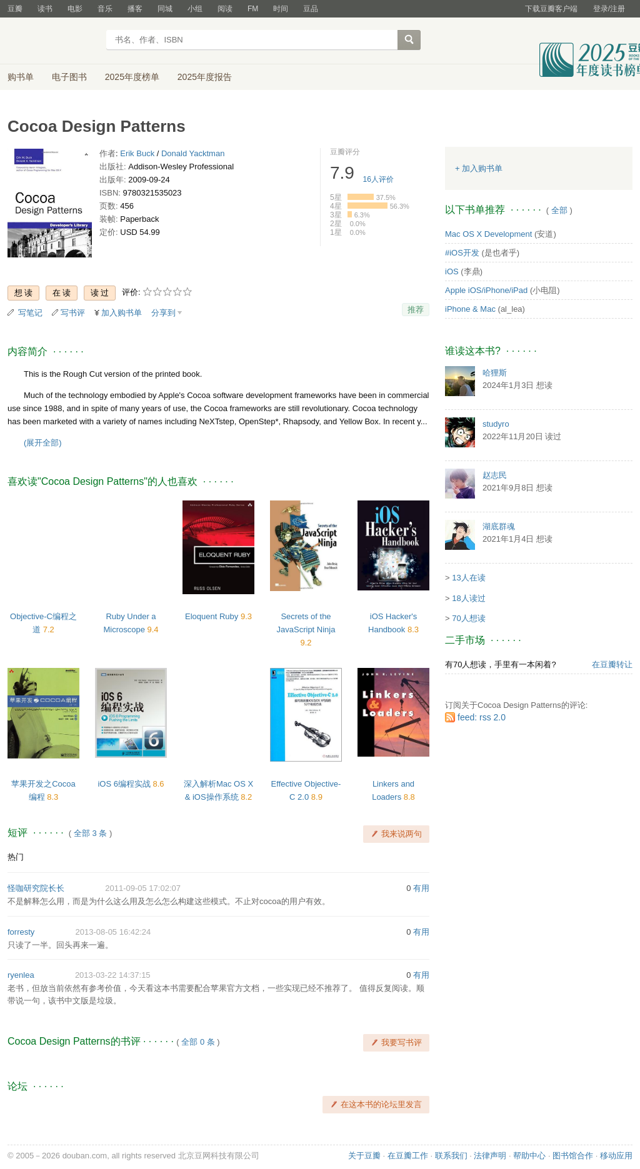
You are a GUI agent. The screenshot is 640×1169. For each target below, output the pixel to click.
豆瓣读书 (53, 41)
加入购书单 (121, 312)
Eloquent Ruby (213, 616)
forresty (21, 932)
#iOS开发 (462, 252)
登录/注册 (609, 8)
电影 (75, 8)
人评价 (378, 179)
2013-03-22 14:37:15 (113, 975)
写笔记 (30, 312)
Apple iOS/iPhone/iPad (486, 290)
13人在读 (468, 577)
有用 (421, 888)
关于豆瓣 (364, 1155)
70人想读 (468, 618)
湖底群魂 (498, 526)
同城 (165, 8)
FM (253, 8)
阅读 (225, 8)
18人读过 (468, 598)
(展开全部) (43, 442)
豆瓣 (15, 8)
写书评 (73, 312)
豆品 (310, 8)
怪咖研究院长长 (36, 888)
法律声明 (490, 1155)
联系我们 (451, 1155)
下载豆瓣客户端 (551, 8)
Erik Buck (137, 153)
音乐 (105, 8)
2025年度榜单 (132, 77)
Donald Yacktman (192, 153)
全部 (559, 210)
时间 (280, 8)
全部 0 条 (197, 1042)
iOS (452, 271)
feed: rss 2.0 (482, 717)
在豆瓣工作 (408, 1155)
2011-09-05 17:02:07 (143, 888)
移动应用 (616, 1155)
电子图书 (69, 77)
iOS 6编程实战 (125, 783)
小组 (195, 8)
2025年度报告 (205, 77)
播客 (135, 8)
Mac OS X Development (488, 234)
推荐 (416, 309)
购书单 (21, 77)
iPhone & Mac (470, 309)
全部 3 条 (90, 833)
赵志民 (494, 475)
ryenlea (21, 975)
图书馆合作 (572, 1155)
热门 (16, 857)
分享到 (163, 312)
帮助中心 (529, 1155)
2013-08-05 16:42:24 (113, 932)
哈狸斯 (494, 372)
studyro (495, 424)
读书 (45, 8)
